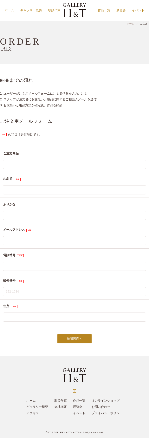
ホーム (9, 10)
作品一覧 (104, 10)
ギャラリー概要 (31, 10)
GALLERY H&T (62, 432)
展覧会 (121, 10)
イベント (138, 10)
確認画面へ (74, 338)
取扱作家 (54, 10)
